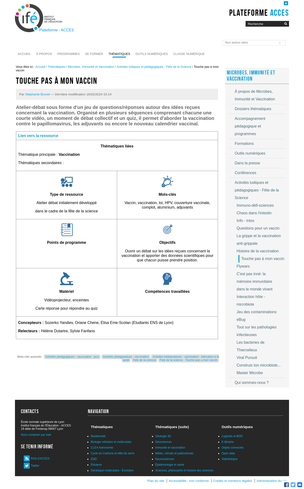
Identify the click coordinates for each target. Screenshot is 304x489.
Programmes (68, 54)
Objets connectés (233, 447)
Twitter (35, 465)
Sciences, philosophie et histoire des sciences (184, 470)
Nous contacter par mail (36, 434)
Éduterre (96, 464)
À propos (44, 54)
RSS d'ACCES (40, 458)
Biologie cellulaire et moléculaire (111, 442)
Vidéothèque (230, 459)
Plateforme (259, 12)
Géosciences (163, 442)
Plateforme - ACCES (56, 30)
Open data (228, 453)
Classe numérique (189, 54)
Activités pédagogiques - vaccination (126, 356)
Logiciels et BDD (232, 436)
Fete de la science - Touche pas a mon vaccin (188, 360)
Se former (94, 54)
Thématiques (119, 54)
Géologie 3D (163, 436)
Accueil (24, 54)
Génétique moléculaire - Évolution (112, 470)
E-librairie (228, 442)
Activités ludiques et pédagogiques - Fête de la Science (154, 66)
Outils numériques (152, 54)
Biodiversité (98, 436)
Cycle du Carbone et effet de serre (112, 453)
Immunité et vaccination (170, 447)
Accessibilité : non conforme (189, 481)
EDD (94, 459)
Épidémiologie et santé (169, 464)
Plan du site (155, 481)
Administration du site (271, 481)
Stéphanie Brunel (37, 94)
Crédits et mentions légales (232, 481)
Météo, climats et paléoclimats (174, 453)
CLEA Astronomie (102, 447)
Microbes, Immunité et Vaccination (91, 66)
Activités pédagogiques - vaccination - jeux (72, 356)
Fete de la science (144, 360)
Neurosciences (164, 459)
